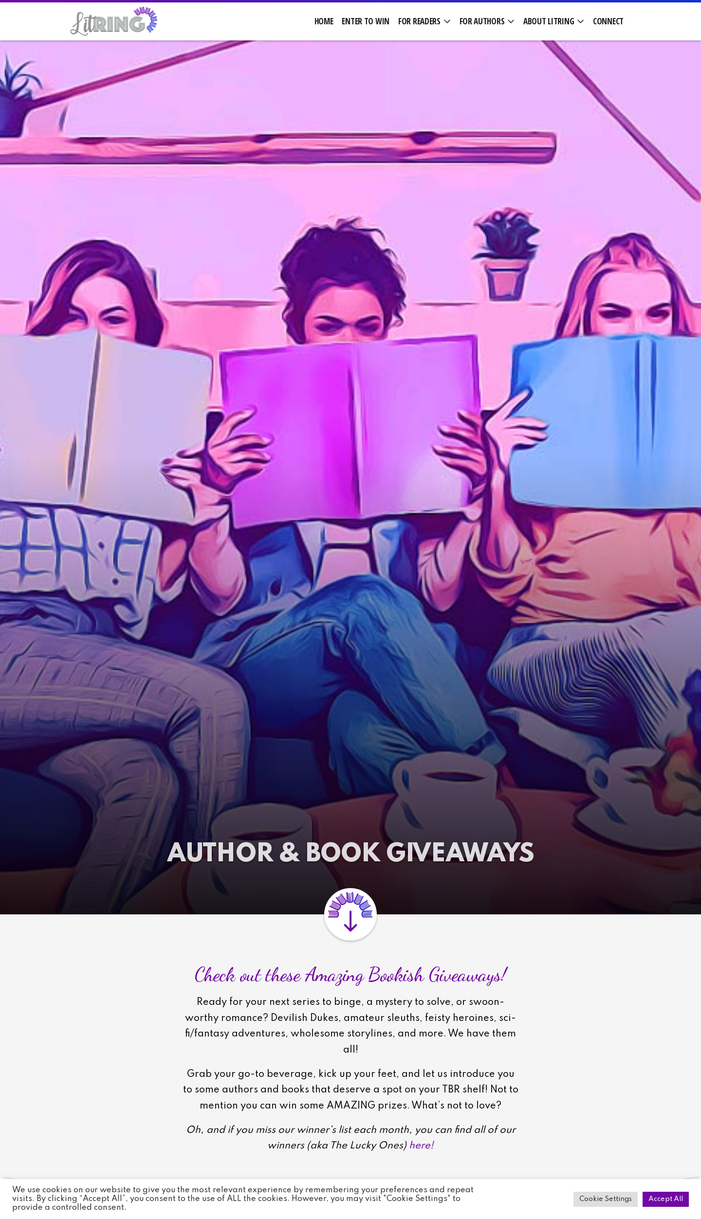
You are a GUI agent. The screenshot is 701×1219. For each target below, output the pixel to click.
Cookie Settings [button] (605, 1199)
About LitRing (548, 21)
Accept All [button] (665, 1199)
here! (421, 1146)
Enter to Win (365, 21)
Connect (608, 21)
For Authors (482, 21)
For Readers (419, 21)
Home (323, 21)
